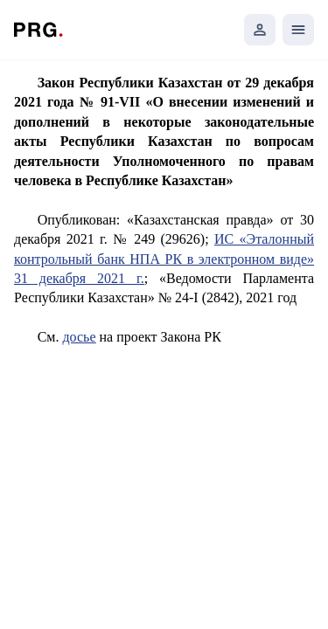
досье (78, 336)
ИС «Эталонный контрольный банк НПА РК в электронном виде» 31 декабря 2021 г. (164, 259)
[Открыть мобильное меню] (298, 29)
